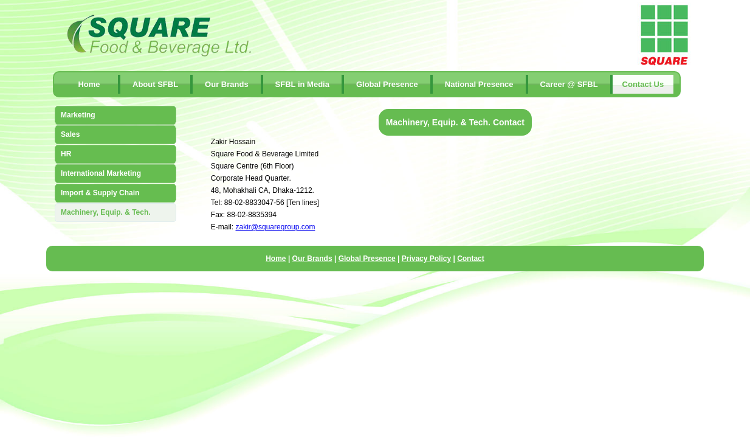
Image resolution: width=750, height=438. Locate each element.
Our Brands (227, 84)
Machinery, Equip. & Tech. (106, 212)
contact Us (643, 84)
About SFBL (155, 84)
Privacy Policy (426, 258)
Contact (470, 258)
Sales (70, 134)
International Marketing (101, 173)
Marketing (78, 115)
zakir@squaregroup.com (275, 227)
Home (89, 84)
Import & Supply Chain (100, 193)
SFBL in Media (302, 84)
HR (66, 154)
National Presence (479, 84)
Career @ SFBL (569, 84)
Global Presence (387, 84)
